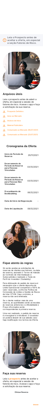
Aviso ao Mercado (14, 116)
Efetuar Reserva (21, 392)
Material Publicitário (15, 125)
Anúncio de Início (14, 121)
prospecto (14, 378)
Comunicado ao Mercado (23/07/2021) (22, 135)
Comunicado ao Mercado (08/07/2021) (22, 130)
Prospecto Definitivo (15, 111)
